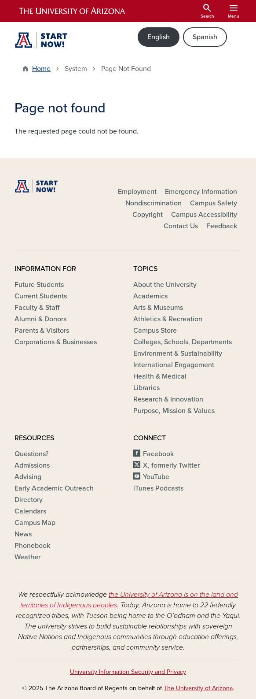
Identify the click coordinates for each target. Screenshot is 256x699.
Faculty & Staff (37, 307)
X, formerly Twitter (171, 465)
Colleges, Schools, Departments (182, 342)
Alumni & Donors (40, 319)
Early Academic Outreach (54, 488)
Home (41, 68)
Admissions (32, 465)
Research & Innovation (168, 399)
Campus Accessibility (204, 214)
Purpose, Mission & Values (174, 410)
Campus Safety (213, 203)
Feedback (221, 226)
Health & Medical (160, 376)
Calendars (30, 511)
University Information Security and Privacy (128, 672)
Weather (27, 557)
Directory (29, 499)
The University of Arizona (198, 688)
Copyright (147, 214)
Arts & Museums (158, 307)
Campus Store (155, 330)
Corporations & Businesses (56, 342)
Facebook (158, 454)
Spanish (205, 37)
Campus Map (35, 522)
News (23, 534)
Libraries (146, 387)
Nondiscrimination (153, 203)
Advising (28, 476)
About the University (165, 284)
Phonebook (32, 545)
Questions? (31, 454)
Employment (137, 191)
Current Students (41, 296)
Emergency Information (201, 191)
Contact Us (181, 226)
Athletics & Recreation (167, 319)
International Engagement (173, 365)
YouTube (156, 476)
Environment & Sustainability (177, 353)
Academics (150, 296)
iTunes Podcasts (158, 488)
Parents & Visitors (42, 330)
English (158, 37)
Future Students (39, 284)
